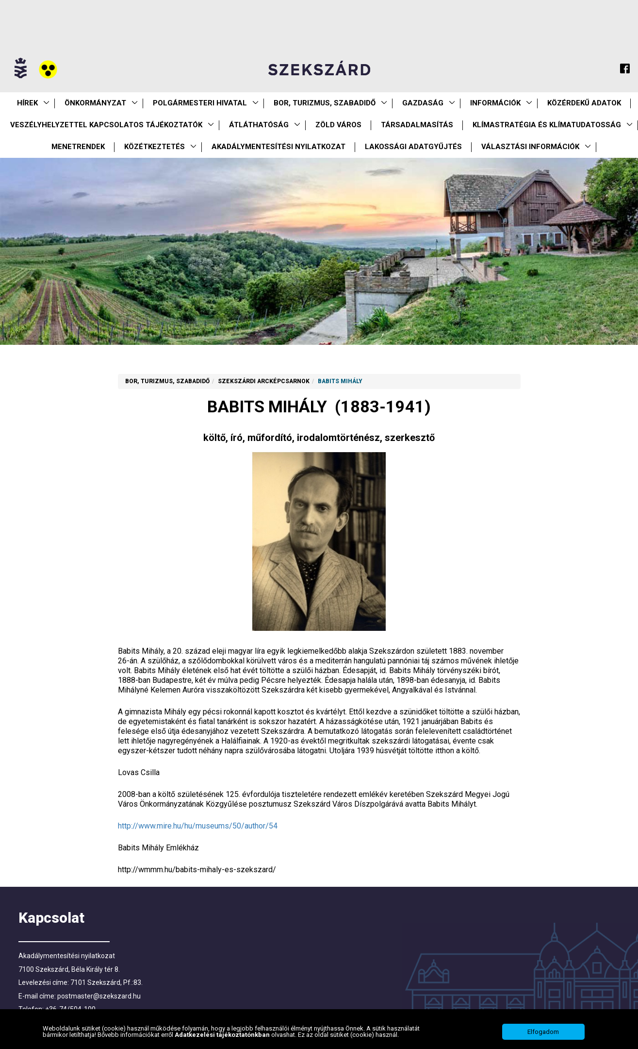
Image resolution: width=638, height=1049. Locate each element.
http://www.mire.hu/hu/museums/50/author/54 (198, 825)
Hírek (27, 103)
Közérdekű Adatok (584, 103)
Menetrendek (78, 146)
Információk (495, 103)
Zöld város (338, 124)
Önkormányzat (95, 103)
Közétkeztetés (154, 146)
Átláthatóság (259, 124)
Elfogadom (543, 1037)
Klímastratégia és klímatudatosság (547, 124)
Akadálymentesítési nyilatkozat (278, 146)
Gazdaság (422, 103)
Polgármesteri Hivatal (200, 103)
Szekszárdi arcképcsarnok (264, 381)
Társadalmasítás (417, 124)
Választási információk (530, 146)
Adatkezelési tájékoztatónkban (223, 1040)
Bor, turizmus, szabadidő (325, 103)
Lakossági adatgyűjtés (413, 146)
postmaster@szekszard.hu (99, 996)
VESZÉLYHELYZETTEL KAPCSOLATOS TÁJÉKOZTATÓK (106, 124)
